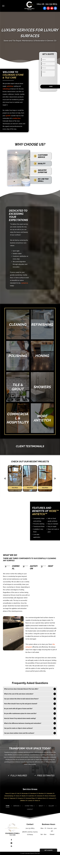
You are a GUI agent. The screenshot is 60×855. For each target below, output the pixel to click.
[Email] (48, 63)
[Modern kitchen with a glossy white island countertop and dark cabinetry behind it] (13, 633)
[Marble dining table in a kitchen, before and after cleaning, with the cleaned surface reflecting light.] (40, 220)
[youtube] (51, 8)
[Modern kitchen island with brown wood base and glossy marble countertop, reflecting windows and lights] (44, 584)
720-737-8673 (51, 4)
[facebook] (44, 8)
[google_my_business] (55, 8)
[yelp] (48, 8)
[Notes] (48, 73)
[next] (55, 478)
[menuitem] (8, 806)
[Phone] (48, 67)
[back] (5, 478)
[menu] (3, 6)
